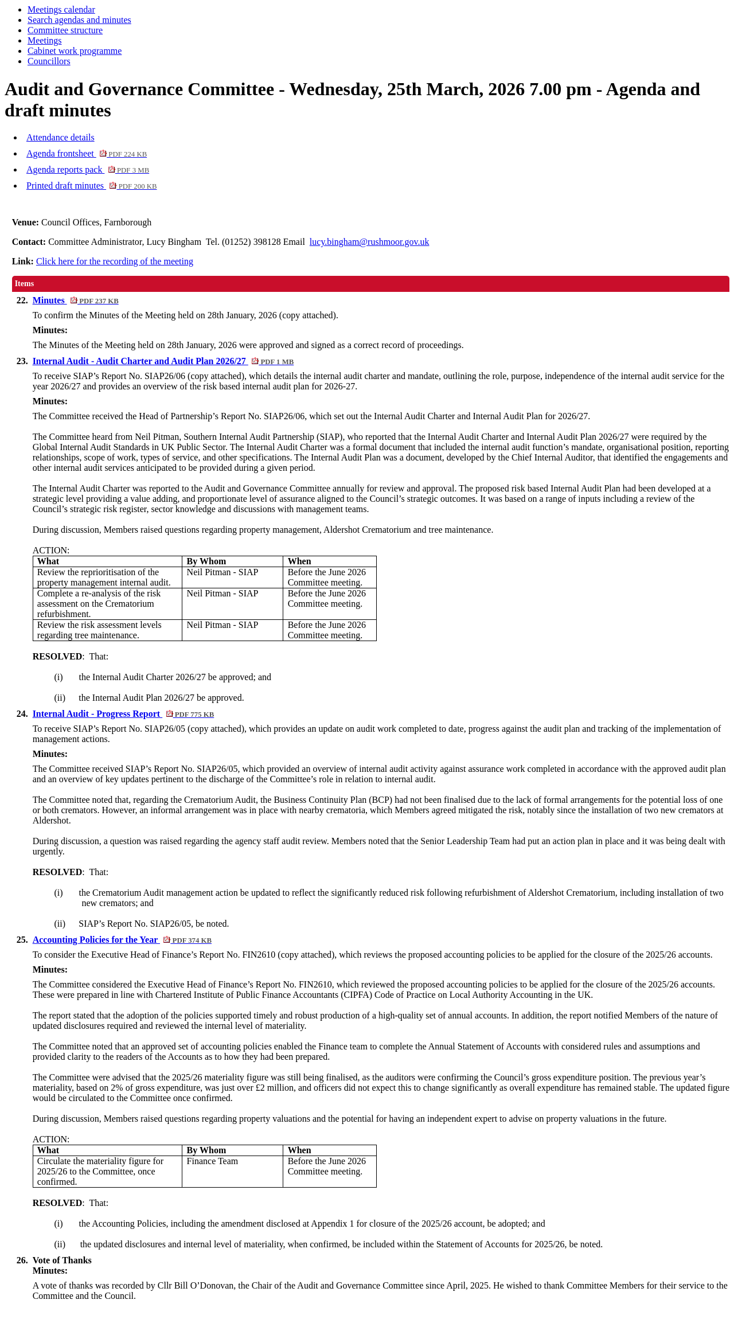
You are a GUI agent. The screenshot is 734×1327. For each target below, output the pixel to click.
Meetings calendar (61, 9)
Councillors (49, 61)
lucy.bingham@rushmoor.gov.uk (370, 242)
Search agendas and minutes (79, 20)
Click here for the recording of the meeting (114, 261)
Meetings (45, 40)
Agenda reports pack (87, 169)
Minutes (76, 300)
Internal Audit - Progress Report (123, 714)
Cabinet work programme (75, 51)
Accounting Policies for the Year (122, 939)
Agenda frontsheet (86, 153)
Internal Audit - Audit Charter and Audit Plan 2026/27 (163, 361)
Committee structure (65, 30)
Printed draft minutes (91, 185)
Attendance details (60, 137)
